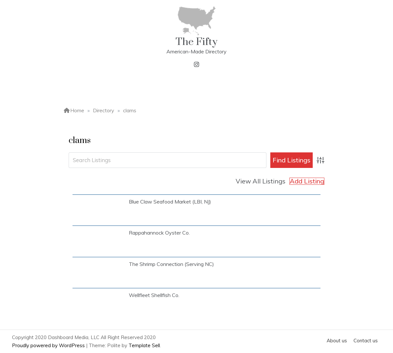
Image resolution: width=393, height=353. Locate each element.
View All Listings (261, 181)
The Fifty (196, 42)
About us (337, 340)
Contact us (366, 340)
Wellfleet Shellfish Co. (154, 295)
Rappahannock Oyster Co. (159, 232)
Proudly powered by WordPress (49, 345)
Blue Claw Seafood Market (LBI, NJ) (170, 201)
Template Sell (144, 345)
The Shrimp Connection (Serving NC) (171, 264)
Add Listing (307, 181)
